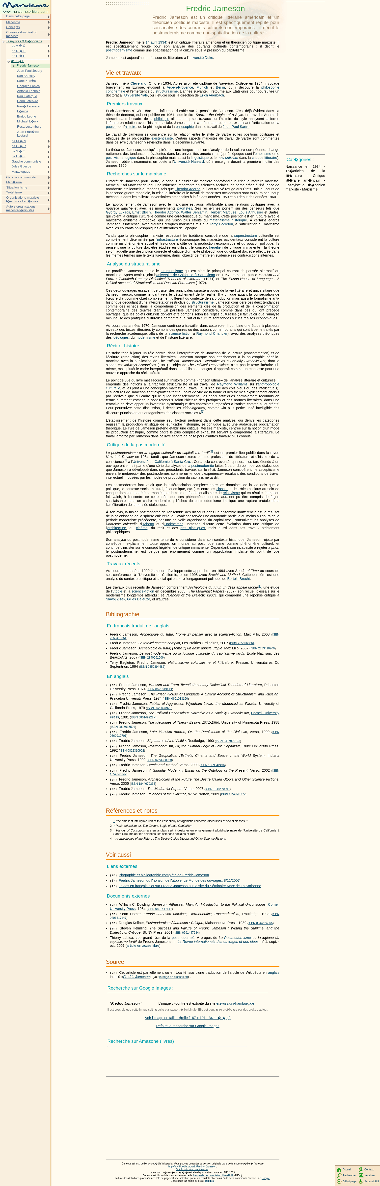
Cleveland (138, 83)
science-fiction (143, 591)
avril (154, 42)
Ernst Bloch (141, 212)
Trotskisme (14, 192)
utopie (117, 591)
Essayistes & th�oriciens (24, 41)
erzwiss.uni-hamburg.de (235, 1003)
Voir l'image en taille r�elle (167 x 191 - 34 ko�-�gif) (188, 1018)
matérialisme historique (228, 220)
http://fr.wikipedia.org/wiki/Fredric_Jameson (192, 1166)
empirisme (263, 154)
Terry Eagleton (221, 224)
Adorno (148, 524)
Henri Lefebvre (27, 101)
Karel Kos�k (26, 81)
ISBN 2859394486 (152, 666)
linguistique (200, 158)
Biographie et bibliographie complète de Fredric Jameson (164, 875)
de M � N (19, 141)
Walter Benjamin (194, 212)
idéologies (121, 337)
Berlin (220, 87)
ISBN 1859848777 (233, 794)
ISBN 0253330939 (159, 760)
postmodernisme (119, 50)
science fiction (180, 333)
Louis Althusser (251, 212)
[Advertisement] (128, 16)
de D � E (19, 51)
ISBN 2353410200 (262, 648)
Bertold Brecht (238, 579)
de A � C (18, 45)
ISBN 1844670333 (143, 783)
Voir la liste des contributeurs (192, 1169)
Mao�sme (14, 182)
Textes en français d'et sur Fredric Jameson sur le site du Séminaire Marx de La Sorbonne (190, 886)
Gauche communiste (26, 161)
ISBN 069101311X (159, 689)
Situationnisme (16, 187)
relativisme (231, 493)
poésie (111, 127)
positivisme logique (121, 158)
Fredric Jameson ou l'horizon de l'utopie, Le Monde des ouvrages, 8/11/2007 (179, 880)
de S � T (18, 151)
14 (148, 42)
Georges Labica (28, 86)
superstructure (245, 235)
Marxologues (21, 171)
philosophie (185, 127)
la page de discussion (173, 977)
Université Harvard (189, 162)
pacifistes (184, 208)
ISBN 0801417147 (159, 909)
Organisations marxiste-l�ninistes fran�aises (23, 199)
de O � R (19, 146)
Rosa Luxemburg (29, 126)
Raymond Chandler (212, 333)
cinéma (141, 528)
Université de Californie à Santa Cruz (162, 462)
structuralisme (167, 91)
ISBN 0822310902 (132, 750)
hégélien (215, 247)
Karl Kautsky (26, 76)
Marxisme (13, 22)
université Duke (201, 58)
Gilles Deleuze (138, 599)
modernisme (145, 337)
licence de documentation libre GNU (213, 1175)
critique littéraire (264, 158)
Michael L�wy (27, 121)
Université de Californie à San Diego (185, 275)
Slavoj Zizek (115, 599)
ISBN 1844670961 (217, 789)
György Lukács (118, 212)
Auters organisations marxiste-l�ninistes (20, 208)
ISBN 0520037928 (159, 708)
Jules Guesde (21, 166)
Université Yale (136, 95)
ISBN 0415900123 (228, 741)
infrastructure (167, 239)
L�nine (22, 111)
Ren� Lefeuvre (28, 106)
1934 (162, 42)
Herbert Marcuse (223, 212)
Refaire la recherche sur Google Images (187, 1026)
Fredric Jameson (136, 977)
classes (222, 489)
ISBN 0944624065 (260, 923)
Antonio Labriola (28, 91)
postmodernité (202, 466)
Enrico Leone (26, 116)
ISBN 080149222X (143, 717)
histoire (130, 127)
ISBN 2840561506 (151, 657)
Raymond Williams (232, 384)
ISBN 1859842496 (212, 765)
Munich (202, 87)
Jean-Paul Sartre (236, 127)
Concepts (13, 27)
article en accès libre (143, 946)
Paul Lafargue (27, 96)
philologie (161, 119)
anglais (273, 972)
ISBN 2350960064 (242, 643)
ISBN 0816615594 (123, 727)
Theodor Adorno (187, 189)
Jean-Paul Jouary (29, 70)
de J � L (17, 61)
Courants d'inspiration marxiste (21, 34)
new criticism (228, 158)
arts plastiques (193, 528)
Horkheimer (173, 524)
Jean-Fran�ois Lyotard (28, 134)
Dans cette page (17, 16)
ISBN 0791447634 (186, 932)
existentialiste (162, 138)
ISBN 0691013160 (175, 698)
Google (266, 1178)
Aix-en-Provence (180, 87)
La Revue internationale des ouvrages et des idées (218, 942)
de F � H (18, 56)
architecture (116, 528)
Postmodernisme (237, 938)
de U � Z (18, 156)
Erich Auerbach (212, 95)
